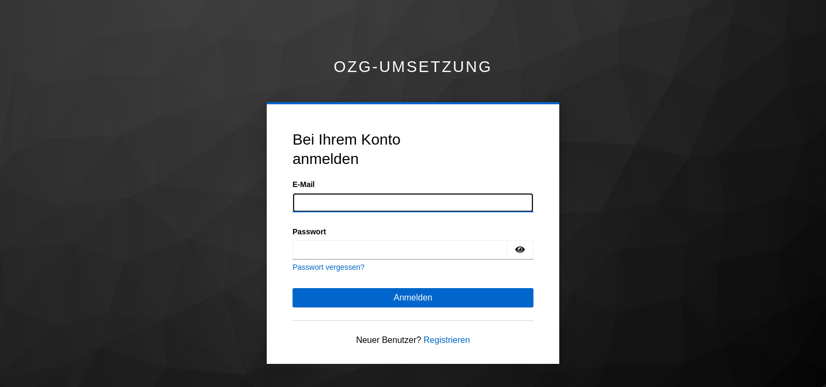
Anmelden (413, 297)
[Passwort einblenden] (520, 250)
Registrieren (447, 340)
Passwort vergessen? (329, 267)
